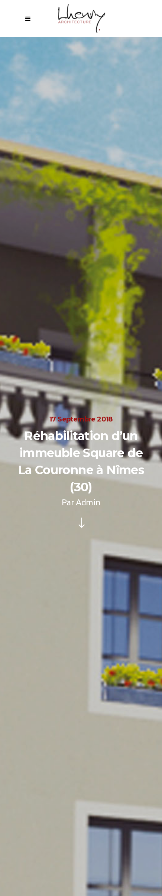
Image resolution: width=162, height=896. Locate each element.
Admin (88, 502)
